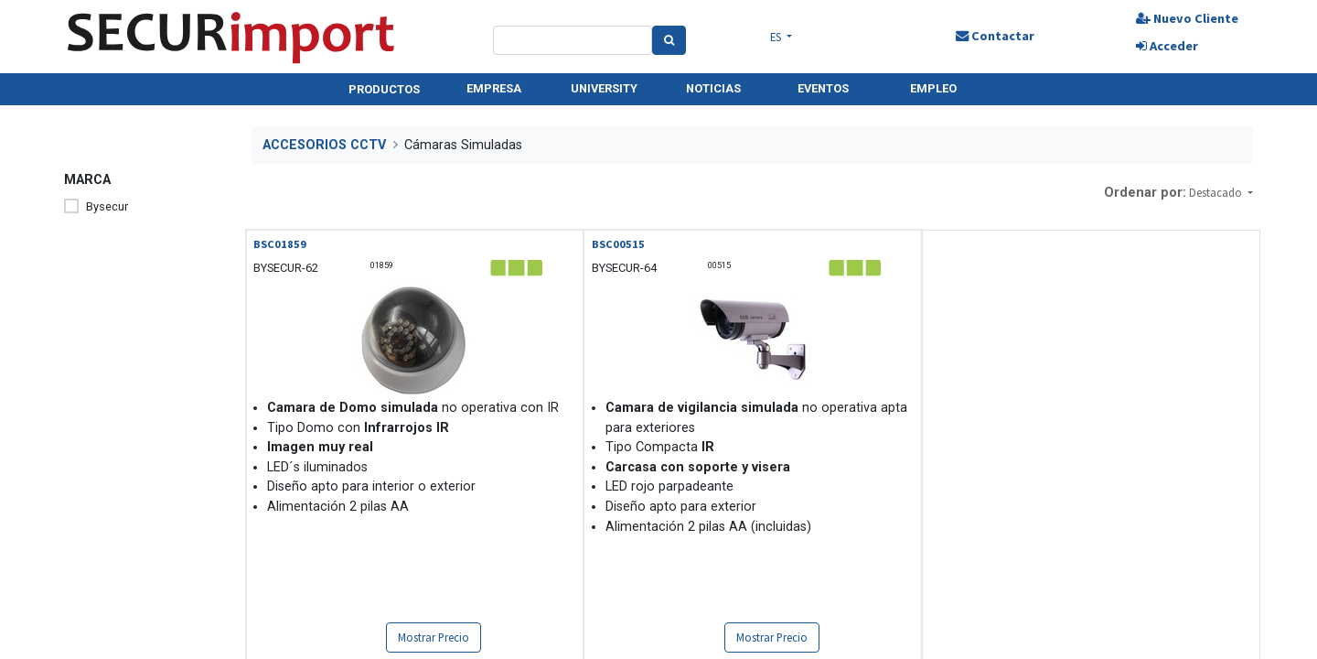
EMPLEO (933, 88)
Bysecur (107, 206)
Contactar (995, 35)
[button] (1221, 192)
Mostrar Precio (433, 637)
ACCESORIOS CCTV (324, 145)
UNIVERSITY (604, 88)
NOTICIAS (713, 88)
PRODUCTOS (384, 89)
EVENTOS (823, 88)
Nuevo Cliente (1187, 18)
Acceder (1167, 46)
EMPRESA (493, 88)
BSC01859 (279, 244)
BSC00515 (618, 244)
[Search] (669, 40)
